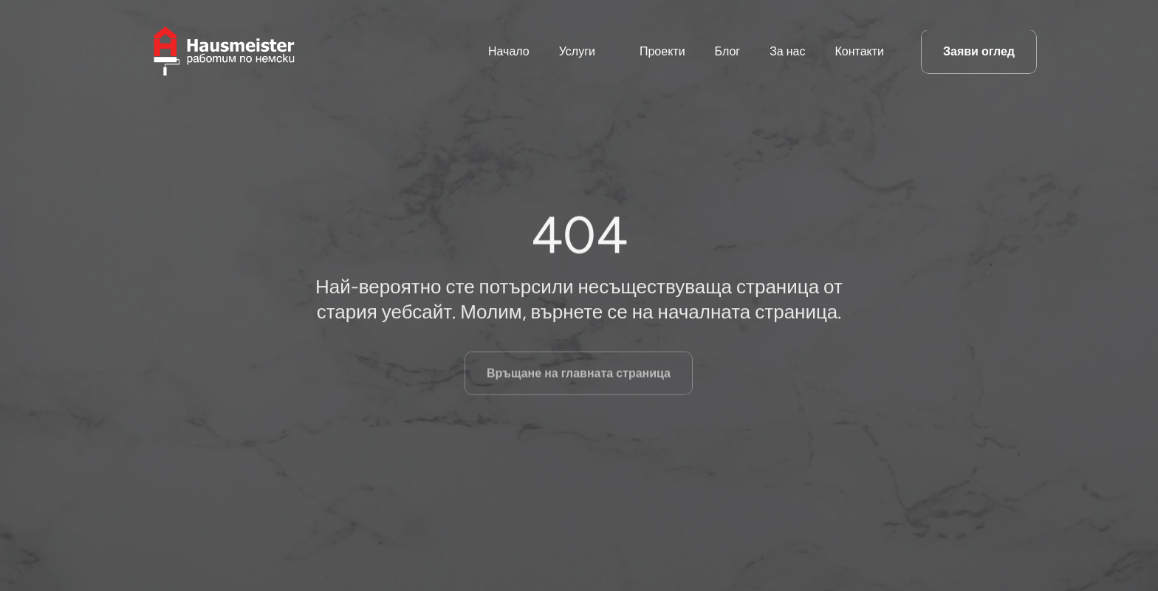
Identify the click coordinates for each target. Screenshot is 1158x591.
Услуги (577, 51)
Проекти (662, 51)
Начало (509, 51)
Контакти (859, 51)
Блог (728, 51)
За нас (787, 51)
